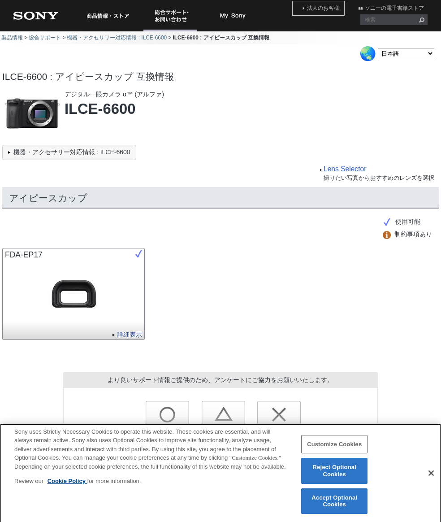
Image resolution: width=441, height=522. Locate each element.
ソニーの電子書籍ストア (398, 6)
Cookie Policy (67, 486)
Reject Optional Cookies (334, 476)
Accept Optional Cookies (334, 506)
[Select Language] (406, 53)
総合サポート (45, 38)
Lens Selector (345, 169)
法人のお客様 (334, 6)
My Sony (233, 15)
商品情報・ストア (107, 15)
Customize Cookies (334, 449)
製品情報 (12, 38)
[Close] (431, 478)
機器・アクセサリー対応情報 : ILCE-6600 (117, 38)
